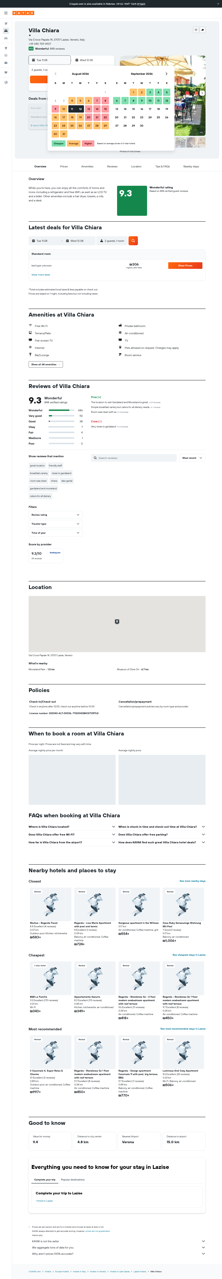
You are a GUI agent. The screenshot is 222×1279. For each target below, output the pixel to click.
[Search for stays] (5, 30)
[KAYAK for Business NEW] (5, 62)
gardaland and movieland (43, 488)
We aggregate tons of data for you (119, 1247)
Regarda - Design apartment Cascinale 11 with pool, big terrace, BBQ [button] (138, 1074)
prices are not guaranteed (98, 1231)
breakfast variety (39, 473)
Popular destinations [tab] (73, 1179)
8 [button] (105, 100)
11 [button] (72, 109)
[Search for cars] (5, 38)
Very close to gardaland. (109, 426)
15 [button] (105, 109)
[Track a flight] (5, 55)
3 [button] (64, 100)
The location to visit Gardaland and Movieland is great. (125, 402)
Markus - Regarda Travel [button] (44, 922)
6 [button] (88, 100)
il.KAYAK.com (35, 1271)
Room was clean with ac (109, 411)
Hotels (48, 1271)
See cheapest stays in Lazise (189, 954)
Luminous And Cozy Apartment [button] (180, 1070)
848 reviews (57, 48)
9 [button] (55, 109)
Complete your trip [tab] (45, 1179)
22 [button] (105, 117)
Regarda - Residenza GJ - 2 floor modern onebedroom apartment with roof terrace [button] (137, 1000)
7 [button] (97, 100)
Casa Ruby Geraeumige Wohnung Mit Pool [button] (182, 924)
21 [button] (97, 117)
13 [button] (88, 109)
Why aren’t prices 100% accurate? (119, 1254)
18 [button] (72, 117)
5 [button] (80, 100)
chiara (54, 480)
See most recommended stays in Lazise (183, 1028)
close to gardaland (61, 473)
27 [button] (88, 125)
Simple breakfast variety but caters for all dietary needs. (125, 407)
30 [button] (55, 134)
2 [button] (55, 100)
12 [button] (80, 109)
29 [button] (105, 125)
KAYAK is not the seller (119, 1241)
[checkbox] (46, 555)
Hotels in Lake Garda (120, 1271)
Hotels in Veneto (98, 1271)
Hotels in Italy (79, 1271)
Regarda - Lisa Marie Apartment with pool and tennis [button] (92, 924)
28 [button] (97, 125)
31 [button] (63, 134)
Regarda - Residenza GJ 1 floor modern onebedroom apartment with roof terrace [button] (181, 1000)
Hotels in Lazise (44, 1200)
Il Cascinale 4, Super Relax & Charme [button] (46, 1072)
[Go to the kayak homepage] (23, 13)
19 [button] (80, 117)
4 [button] (72, 100)
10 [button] (63, 109)
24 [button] (63, 125)
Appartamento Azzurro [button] (87, 996)
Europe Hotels (62, 1271)
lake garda (66, 480)
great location (37, 465)
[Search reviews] (137, 457)
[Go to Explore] (5, 48)
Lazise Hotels (140, 1271)
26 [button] (80, 125)
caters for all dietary (40, 496)
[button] (218, 4)
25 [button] (72, 125)
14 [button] (97, 109)
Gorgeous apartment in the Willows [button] (138, 922)
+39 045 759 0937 (40, 43)
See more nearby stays (193, 880)
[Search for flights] (5, 23)
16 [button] (55, 117)
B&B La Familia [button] (38, 996)
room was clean (38, 480)
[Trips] (5, 72)
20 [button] (88, 117)
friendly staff (55, 465)
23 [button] (55, 125)
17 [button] (63, 117)
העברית (141, 3)
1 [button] (105, 92)
